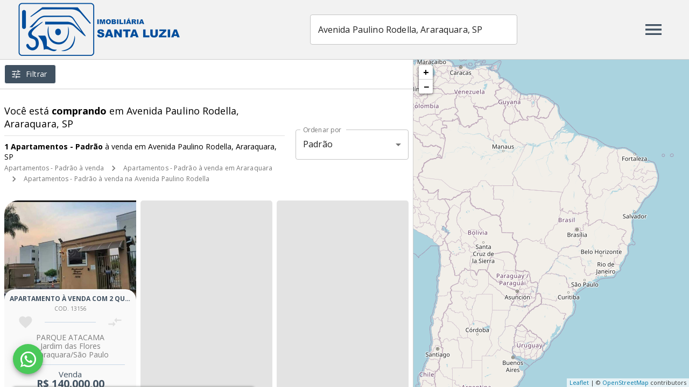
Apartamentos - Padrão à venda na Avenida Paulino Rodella (116, 178)
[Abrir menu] (653, 29)
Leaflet (579, 382)
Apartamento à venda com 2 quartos (78, 298)
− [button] (426, 86)
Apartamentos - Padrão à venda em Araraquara (197, 168)
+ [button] (426, 72)
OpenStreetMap (625, 382)
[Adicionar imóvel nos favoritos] (26, 322)
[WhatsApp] (28, 359)
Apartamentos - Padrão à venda (54, 168)
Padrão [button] (318, 144)
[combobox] (413, 30)
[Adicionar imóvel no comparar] (115, 322)
